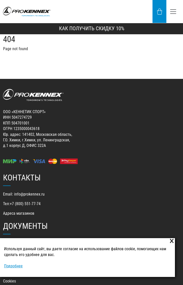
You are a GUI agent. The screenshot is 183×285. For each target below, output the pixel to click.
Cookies (9, 281)
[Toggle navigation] (173, 11)
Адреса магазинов (18, 213)
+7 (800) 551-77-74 (25, 203)
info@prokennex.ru (29, 194)
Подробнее (13, 266)
